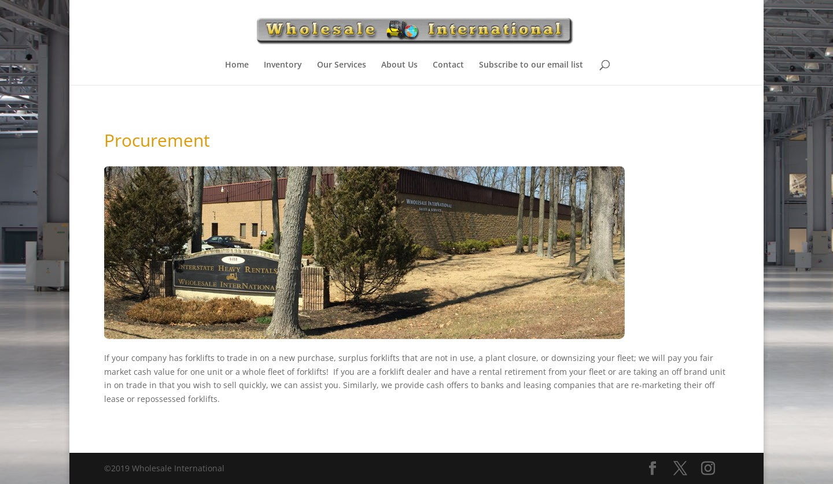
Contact (448, 65)
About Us (399, 65)
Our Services (341, 65)
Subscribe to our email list (531, 65)
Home (237, 65)
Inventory (283, 65)
